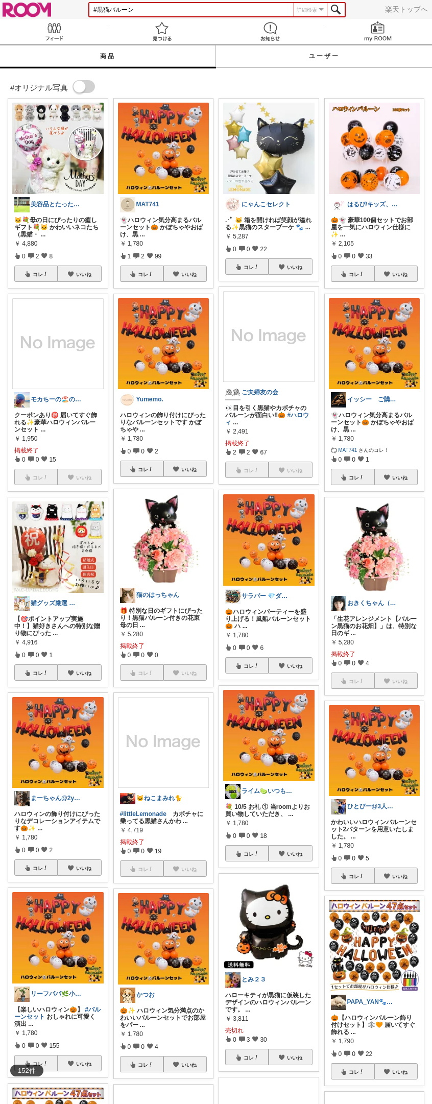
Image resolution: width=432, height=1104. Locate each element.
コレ (40, 274)
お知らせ (270, 31)
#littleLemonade (143, 814)
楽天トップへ (406, 9)
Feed (54, 31)
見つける (162, 31)
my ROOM (378, 31)
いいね (83, 274)
